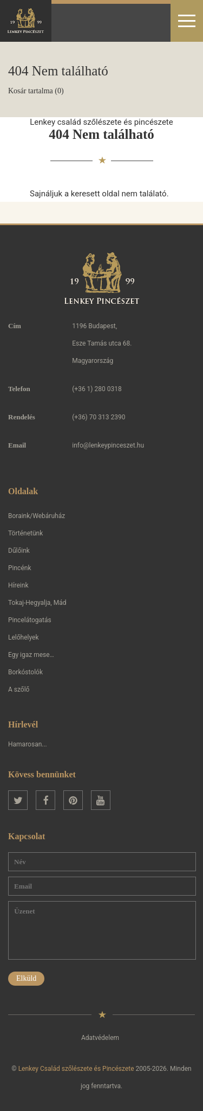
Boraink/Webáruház (36, 516)
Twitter (18, 800)
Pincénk (19, 568)
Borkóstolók (25, 672)
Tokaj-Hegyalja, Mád (37, 602)
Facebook (45, 800)
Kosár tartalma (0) (36, 91)
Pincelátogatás (29, 620)
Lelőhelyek (23, 637)
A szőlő (18, 689)
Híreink (18, 585)
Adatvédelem (100, 1038)
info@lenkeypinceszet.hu (108, 445)
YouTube (100, 800)
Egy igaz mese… (31, 655)
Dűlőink (19, 550)
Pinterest (73, 800)
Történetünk (25, 533)
